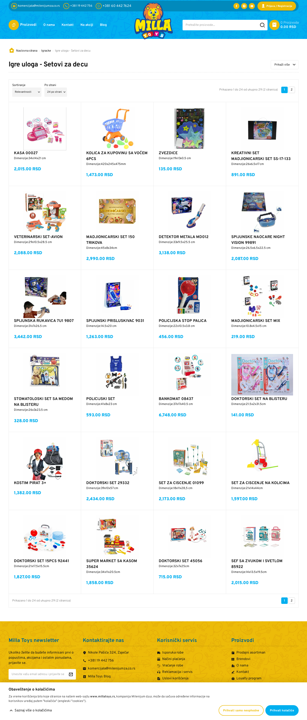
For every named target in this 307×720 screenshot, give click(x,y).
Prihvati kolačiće (282, 710)
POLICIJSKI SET (100, 399)
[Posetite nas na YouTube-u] (252, 6)
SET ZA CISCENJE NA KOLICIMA (260, 483)
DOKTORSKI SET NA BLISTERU (259, 399)
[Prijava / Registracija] (276, 6)
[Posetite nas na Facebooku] (236, 6)
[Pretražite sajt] (262, 25)
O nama (49, 25)
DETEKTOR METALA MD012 (184, 237)
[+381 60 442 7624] (113, 6)
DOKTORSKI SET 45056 (180, 561)
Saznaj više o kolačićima (33, 710)
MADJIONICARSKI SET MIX (255, 320)
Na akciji (90, 25)
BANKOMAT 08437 (176, 399)
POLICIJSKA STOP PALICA (183, 320)
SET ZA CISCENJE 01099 (181, 483)
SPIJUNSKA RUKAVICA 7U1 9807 (44, 320)
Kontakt (70, 25)
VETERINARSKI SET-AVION (38, 237)
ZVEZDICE (168, 153)
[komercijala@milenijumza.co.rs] (36, 6)
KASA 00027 (26, 153)
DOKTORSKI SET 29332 (107, 483)
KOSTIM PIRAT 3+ (30, 483)
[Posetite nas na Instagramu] (244, 6)
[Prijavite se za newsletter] (70, 674)
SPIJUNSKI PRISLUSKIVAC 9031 (115, 320)
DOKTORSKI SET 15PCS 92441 (41, 561)
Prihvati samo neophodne (241, 710)
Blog (109, 25)
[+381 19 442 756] (78, 6)
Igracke (46, 51)
